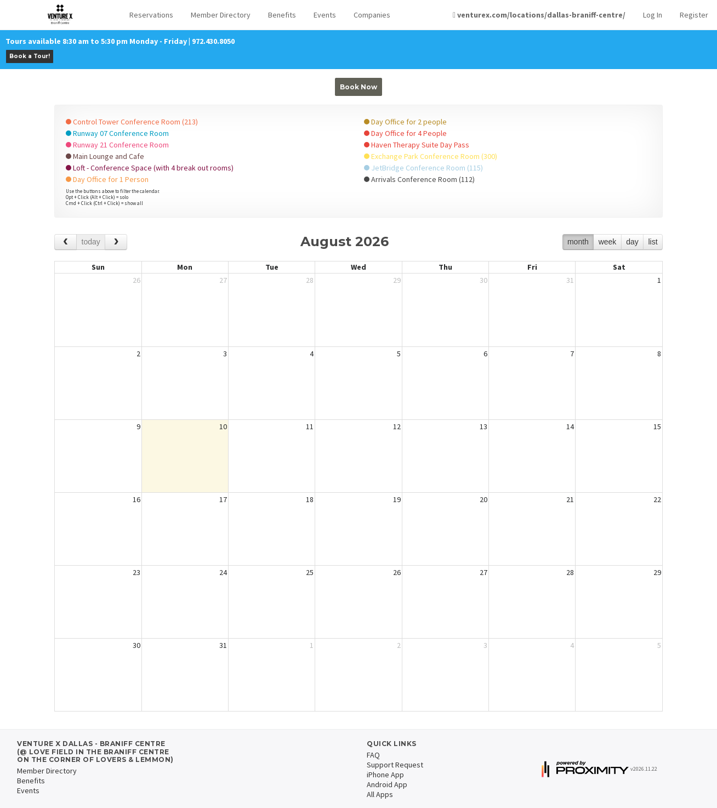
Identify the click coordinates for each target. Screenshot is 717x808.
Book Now (358, 87)
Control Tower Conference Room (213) (132, 122)
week (608, 241)
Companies (372, 15)
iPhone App (385, 774)
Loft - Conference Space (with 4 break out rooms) (150, 168)
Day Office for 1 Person (107, 179)
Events (325, 15)
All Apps (380, 794)
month (578, 241)
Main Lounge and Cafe (105, 156)
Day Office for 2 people (405, 122)
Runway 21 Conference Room (117, 145)
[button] (151, 15)
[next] (116, 242)
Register (694, 15)
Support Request (395, 765)
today (91, 241)
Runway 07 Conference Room (117, 133)
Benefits (282, 15)
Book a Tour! (29, 56)
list (652, 241)
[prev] (65, 242)
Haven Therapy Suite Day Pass (416, 145)
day (632, 241)
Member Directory (221, 15)
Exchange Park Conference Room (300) (430, 156)
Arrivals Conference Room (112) (419, 179)
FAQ (373, 755)
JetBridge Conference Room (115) (423, 168)
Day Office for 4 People (405, 133)
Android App (387, 784)
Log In (652, 15)
